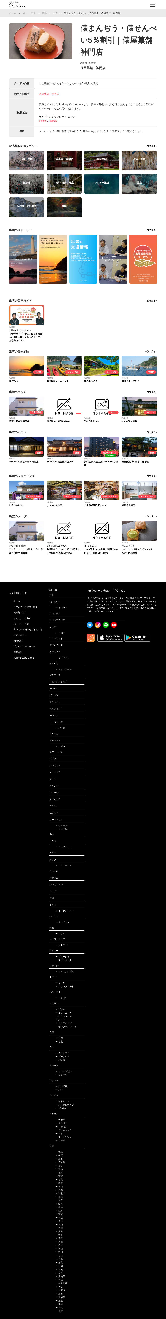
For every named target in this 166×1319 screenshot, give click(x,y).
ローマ (60, 1140)
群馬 (59, 1280)
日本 (33, 13)
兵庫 (59, 1242)
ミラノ (60, 1133)
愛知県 (60, 1276)
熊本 (59, 1190)
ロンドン (61, 1075)
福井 (59, 1183)
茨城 (59, 1269)
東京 (59, 1311)
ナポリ (60, 1119)
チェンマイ (62, 1053)
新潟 (59, 1266)
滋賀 (59, 1210)
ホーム (12, 13)
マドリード (62, 1101)
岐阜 (59, 1204)
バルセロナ (62, 1108)
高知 (59, 1169)
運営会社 (18, 652)
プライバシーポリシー (25, 646)
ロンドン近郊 (63, 1071)
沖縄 (59, 1228)
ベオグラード (63, 669)
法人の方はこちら (22, 618)
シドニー (61, 945)
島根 (44, 13)
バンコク (61, 1060)
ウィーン (61, 825)
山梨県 (60, 1297)
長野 (59, 1273)
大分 (59, 1231)
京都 (59, 1293)
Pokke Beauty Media (24, 658)
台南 (59, 1038)
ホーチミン (62, 922)
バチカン (61, 1126)
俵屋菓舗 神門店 (49, 94)
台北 (59, 1041)
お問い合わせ (20, 635)
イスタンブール (64, 910)
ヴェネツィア (63, 1130)
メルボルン (62, 829)
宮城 (59, 1214)
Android (53, 120)
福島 (59, 1179)
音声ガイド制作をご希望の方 (28, 629)
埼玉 (59, 1200)
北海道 (60, 1290)
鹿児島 (60, 1162)
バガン (60, 746)
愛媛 (59, 1235)
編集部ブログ (20, 612)
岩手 (59, 1207)
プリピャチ (62, 658)
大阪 (59, 1287)
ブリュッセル (63, 960)
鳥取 (59, 1159)
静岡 (59, 1252)
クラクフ (61, 608)
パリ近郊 (61, 1086)
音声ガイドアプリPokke (25, 607)
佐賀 (59, 1155)
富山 (59, 1186)
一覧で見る (150, 146)
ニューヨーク (63, 1013)
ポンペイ (61, 1123)
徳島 (59, 1152)
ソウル (60, 933)
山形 (59, 1197)
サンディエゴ (63, 1023)
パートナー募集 (21, 624)
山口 (59, 1165)
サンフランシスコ (65, 1026)
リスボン (61, 998)
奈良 (59, 1262)
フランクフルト (64, 986)
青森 (59, 1217)
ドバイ (60, 633)
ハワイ (60, 1019)
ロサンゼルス (63, 1016)
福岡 (59, 1224)
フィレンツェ (63, 1137)
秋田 (59, 1172)
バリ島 (60, 728)
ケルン (60, 983)
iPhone (43, 120)
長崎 (59, 1304)
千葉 (59, 1238)
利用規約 (18, 641)
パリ (59, 1090)
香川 (59, 1221)
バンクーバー (63, 865)
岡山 (59, 1248)
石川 (59, 1255)
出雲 (55, 13)
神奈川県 (61, 1283)
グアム (60, 1009)
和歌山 (60, 1193)
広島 (59, 1259)
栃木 (59, 1245)
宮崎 (59, 1176)
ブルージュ (62, 956)
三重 (59, 1300)
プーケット (62, 1056)
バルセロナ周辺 (64, 1105)
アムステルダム (64, 971)
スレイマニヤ (63, 847)
